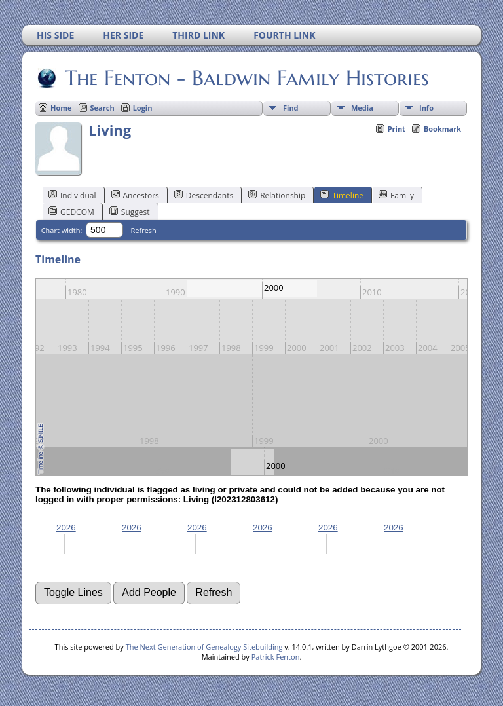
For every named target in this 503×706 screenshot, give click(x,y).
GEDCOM (71, 211)
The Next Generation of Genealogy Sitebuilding (204, 647)
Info (426, 108)
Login (143, 108)
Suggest (129, 211)
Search (102, 108)
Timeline (341, 195)
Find (291, 108)
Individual (72, 195)
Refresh (144, 230)
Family (396, 195)
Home (61, 108)
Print (396, 129)
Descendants (203, 195)
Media (362, 108)
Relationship (276, 195)
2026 (66, 527)
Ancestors (135, 195)
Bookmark (442, 129)
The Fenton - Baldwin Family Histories (246, 78)
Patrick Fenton (276, 656)
